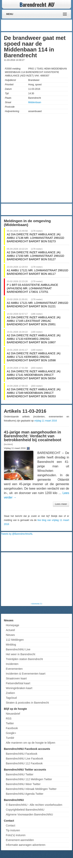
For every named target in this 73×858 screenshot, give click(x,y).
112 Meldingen (15, 639)
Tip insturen (13, 830)
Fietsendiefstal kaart (18, 683)
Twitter (10, 723)
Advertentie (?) (36, 604)
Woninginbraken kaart (19, 688)
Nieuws (10, 634)
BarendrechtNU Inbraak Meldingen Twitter (31, 788)
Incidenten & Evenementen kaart (25, 673)
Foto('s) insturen (16, 835)
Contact (10, 825)
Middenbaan (34, 102)
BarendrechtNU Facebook (21, 753)
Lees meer (61, 504)
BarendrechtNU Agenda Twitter (24, 793)
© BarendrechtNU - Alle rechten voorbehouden (34, 804)
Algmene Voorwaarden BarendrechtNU (29, 814)
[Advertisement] (40, 25)
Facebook (12, 728)
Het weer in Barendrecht (20, 654)
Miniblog (11, 644)
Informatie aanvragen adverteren (25, 844)
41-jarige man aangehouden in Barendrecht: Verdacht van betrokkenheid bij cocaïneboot (32, 436)
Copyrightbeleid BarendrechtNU (25, 809)
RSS (8, 718)
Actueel (10, 630)
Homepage (12, 625)
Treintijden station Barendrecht (24, 659)
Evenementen (14, 668)
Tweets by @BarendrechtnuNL (17, 534)
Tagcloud (11, 697)
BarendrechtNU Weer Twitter (23, 784)
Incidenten (12, 663)
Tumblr (10, 737)
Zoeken (10, 692)
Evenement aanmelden (20, 840)
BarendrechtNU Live (18, 649)
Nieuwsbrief (13, 713)
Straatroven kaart (16, 678)
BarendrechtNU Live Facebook (24, 758)
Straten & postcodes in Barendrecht (27, 702)
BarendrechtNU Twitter (19, 774)
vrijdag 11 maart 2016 (45, 420)
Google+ (11, 733)
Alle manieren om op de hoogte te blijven (30, 742)
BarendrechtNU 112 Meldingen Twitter (29, 779)
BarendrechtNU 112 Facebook (24, 763)
